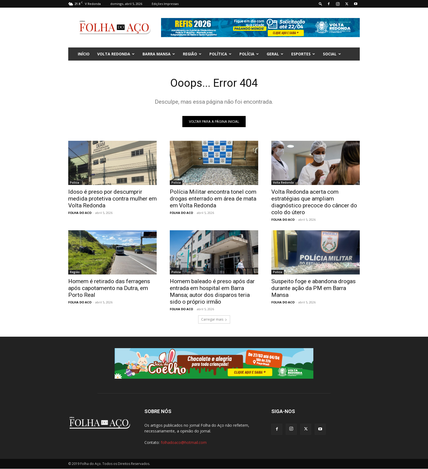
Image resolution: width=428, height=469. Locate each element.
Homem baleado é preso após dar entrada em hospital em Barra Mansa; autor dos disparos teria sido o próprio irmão (212, 291)
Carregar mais (214, 319)
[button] (320, 4)
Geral (275, 53)
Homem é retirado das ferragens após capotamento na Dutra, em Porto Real (109, 288)
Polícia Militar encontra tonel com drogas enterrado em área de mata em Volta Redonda (213, 199)
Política (220, 53)
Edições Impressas (165, 4)
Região (192, 53)
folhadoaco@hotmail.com (184, 442)
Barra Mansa (158, 53)
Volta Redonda (116, 53)
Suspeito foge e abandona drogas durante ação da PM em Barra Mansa (313, 288)
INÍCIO (84, 53)
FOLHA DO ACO (79, 213)
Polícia (249, 53)
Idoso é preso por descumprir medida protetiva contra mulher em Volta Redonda (112, 199)
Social (332, 53)
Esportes (303, 53)
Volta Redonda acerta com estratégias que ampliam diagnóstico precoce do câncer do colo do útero (314, 202)
